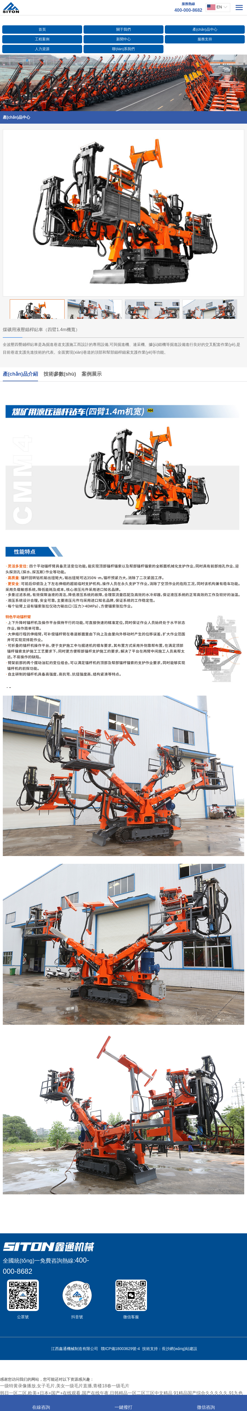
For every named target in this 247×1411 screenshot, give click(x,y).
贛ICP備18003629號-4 (120, 1348)
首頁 (42, 29)
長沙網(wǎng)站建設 (179, 1348)
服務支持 (205, 39)
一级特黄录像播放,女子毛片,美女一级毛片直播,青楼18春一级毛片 (64, 1385)
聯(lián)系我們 (123, 49)
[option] (123, 212)
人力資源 (42, 49)
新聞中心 (123, 39)
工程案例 (42, 39)
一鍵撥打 (123, 1403)
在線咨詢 (41, 1403)
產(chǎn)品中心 (205, 29)
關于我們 (123, 29)
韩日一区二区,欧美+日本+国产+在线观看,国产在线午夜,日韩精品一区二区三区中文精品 (86, 1393)
